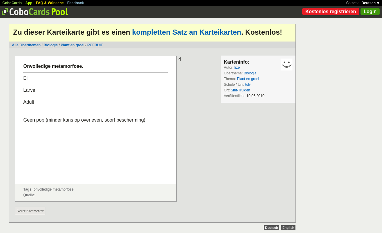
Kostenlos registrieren (330, 11)
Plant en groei (72, 45)
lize (237, 67)
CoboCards (12, 3)
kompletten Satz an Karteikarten (186, 32)
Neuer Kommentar (30, 211)
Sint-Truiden (240, 90)
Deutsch (370, 3)
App (28, 3)
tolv (248, 84)
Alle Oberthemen (26, 45)
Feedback (75, 3)
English (288, 227)
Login (370, 11)
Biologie (51, 45)
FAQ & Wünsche (50, 3)
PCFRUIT (95, 45)
